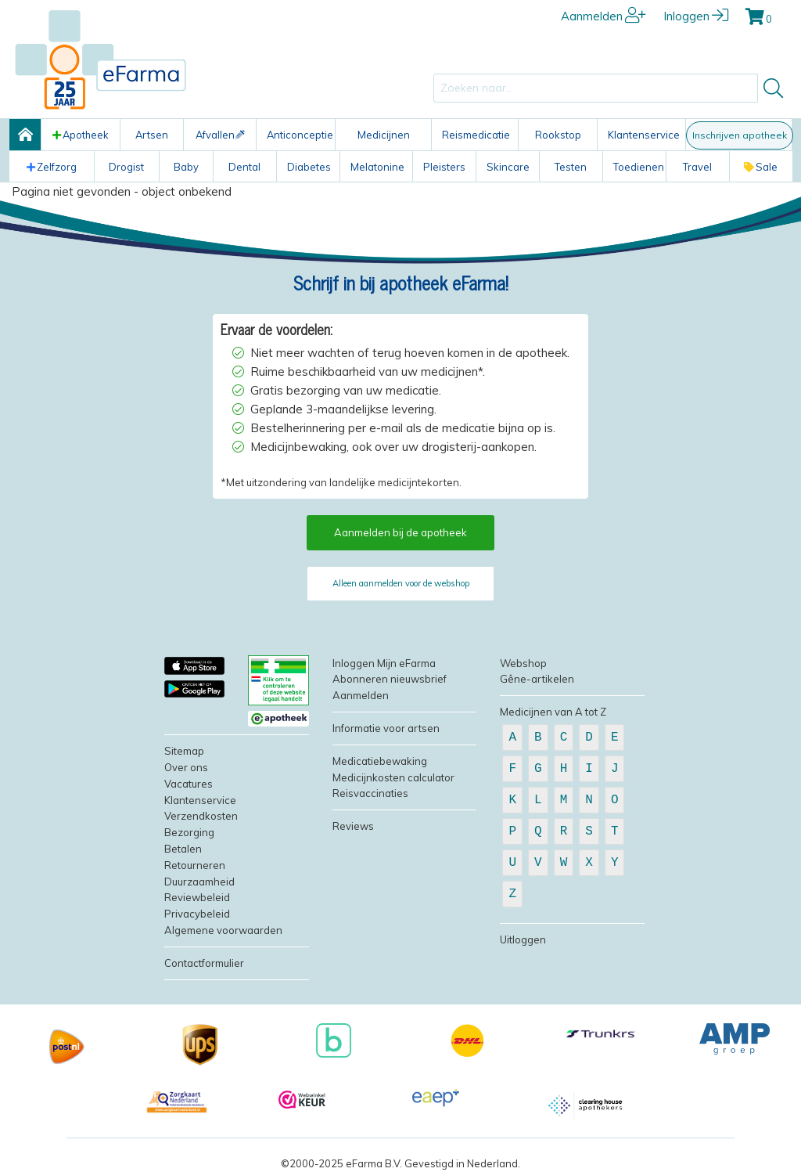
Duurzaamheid (199, 881)
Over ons (186, 767)
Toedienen (638, 166)
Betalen (183, 848)
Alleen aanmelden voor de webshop (400, 583)
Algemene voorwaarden (223, 930)
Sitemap (184, 751)
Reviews (353, 826)
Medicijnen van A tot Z (553, 711)
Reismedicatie (476, 134)
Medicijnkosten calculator (393, 777)
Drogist (126, 166)
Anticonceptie (300, 134)
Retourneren (194, 865)
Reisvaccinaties (370, 793)
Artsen (151, 134)
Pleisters (444, 166)
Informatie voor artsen (386, 728)
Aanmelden (603, 16)
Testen (571, 166)
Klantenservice (644, 134)
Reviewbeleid (197, 897)
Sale (761, 166)
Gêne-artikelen (537, 679)
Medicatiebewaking (379, 761)
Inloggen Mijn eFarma (384, 663)
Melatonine (377, 166)
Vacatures (188, 783)
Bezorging (189, 832)
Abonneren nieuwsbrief (389, 679)
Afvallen (220, 134)
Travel (697, 166)
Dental (244, 166)
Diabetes (309, 166)
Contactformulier (204, 963)
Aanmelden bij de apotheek (400, 532)
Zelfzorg (52, 166)
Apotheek (80, 134)
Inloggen (695, 16)
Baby (186, 166)
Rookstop (558, 134)
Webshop (523, 663)
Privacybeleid (197, 913)
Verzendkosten (201, 816)
